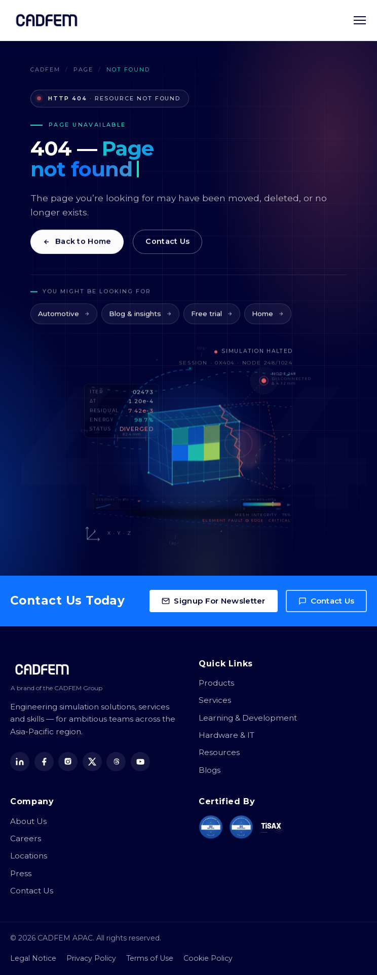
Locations (28, 855)
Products (216, 683)
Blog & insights (140, 318)
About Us (28, 821)
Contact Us (167, 243)
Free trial (212, 318)
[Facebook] (44, 761)
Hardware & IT (226, 735)
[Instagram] (68, 761)
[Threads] (116, 761)
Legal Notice (33, 958)
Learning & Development (248, 718)
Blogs (209, 770)
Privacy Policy (91, 958)
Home (268, 318)
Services (215, 700)
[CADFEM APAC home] (46, 20)
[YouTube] (140, 761)
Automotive (64, 318)
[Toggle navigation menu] (360, 20)
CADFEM (45, 69)
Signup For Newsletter (213, 601)
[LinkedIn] (19, 761)
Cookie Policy (208, 958)
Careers (25, 838)
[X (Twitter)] (92, 761)
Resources (219, 752)
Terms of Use (149, 958)
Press (20, 873)
